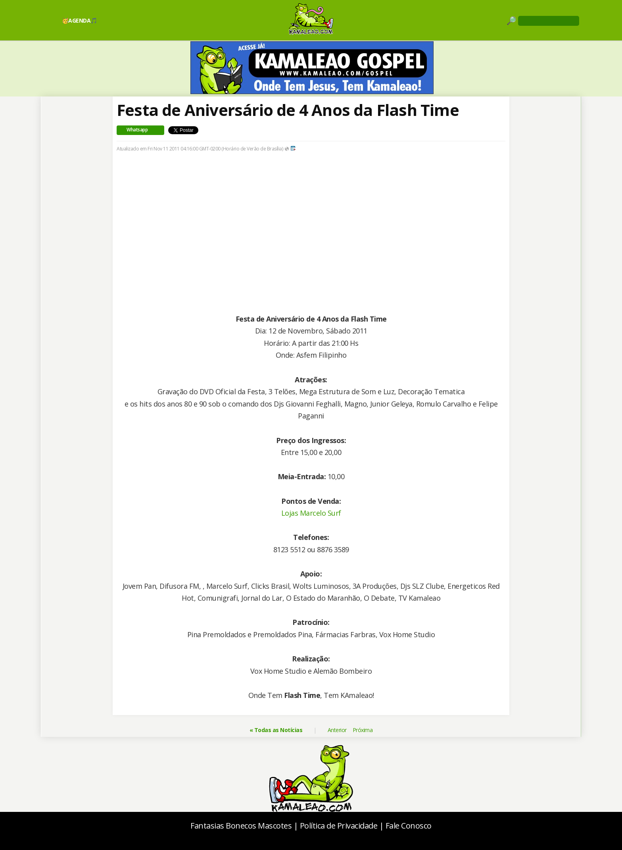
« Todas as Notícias (276, 730)
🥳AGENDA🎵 (79, 20)
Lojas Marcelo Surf (311, 513)
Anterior (337, 730)
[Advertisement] (311, 232)
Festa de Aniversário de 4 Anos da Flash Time (288, 110)
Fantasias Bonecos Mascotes (241, 825)
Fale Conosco (409, 825)
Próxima (363, 730)
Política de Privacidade (339, 825)
